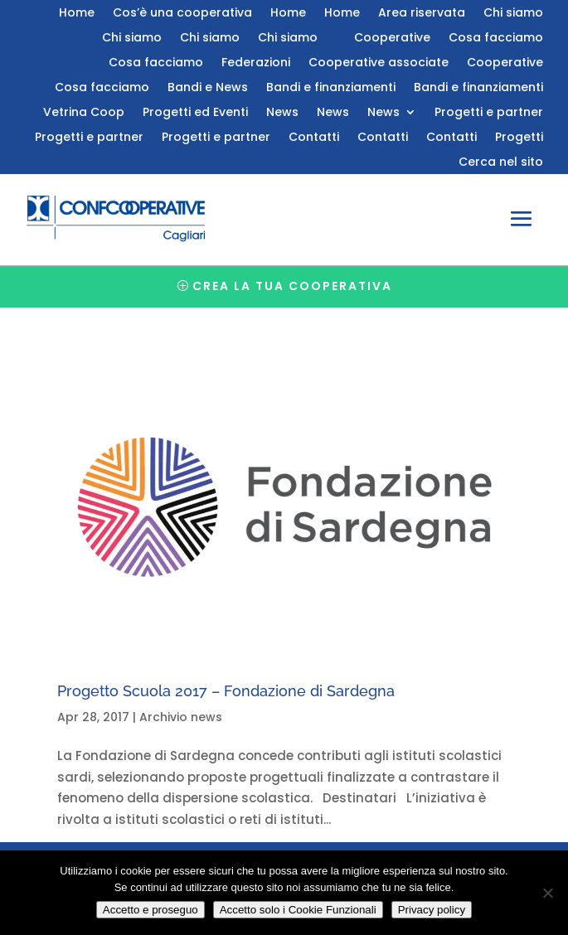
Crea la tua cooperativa (292, 286)
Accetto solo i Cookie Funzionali (298, 910)
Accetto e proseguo (150, 910)
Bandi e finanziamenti (331, 88)
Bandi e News (207, 88)
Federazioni (255, 63)
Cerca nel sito (501, 163)
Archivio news (180, 717)
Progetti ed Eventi (195, 113)
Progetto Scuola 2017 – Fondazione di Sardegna (226, 691)
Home (77, 14)
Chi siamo (513, 14)
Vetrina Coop (83, 113)
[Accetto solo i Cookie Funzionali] (547, 892)
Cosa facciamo (496, 38)
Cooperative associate (378, 63)
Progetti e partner (488, 113)
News (282, 113)
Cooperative (392, 38)
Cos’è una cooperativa (182, 14)
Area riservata (421, 14)
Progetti (519, 138)
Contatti (314, 138)
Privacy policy (431, 910)
